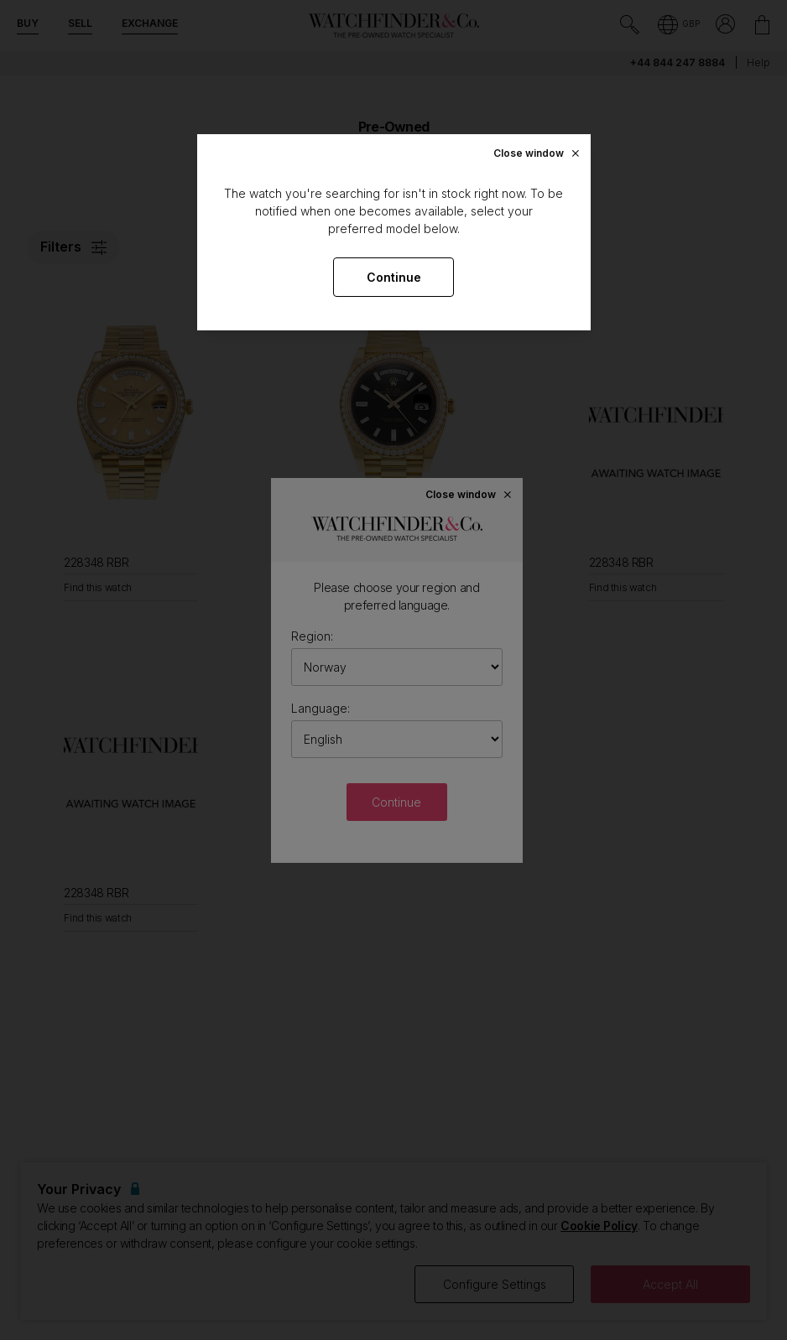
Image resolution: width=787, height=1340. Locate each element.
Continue (394, 277)
